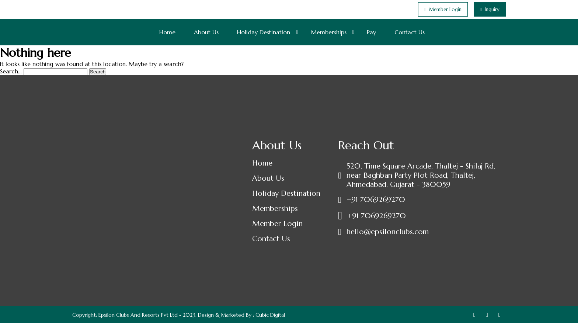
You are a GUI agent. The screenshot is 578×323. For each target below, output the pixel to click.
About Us (206, 32)
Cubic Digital (270, 315)
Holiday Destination (263, 32)
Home (167, 32)
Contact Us (409, 32)
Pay (371, 32)
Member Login (277, 223)
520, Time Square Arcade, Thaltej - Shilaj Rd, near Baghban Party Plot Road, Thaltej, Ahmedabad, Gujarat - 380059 (421, 175)
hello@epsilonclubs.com (388, 231)
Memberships (329, 32)
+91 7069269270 (376, 199)
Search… (11, 71)
